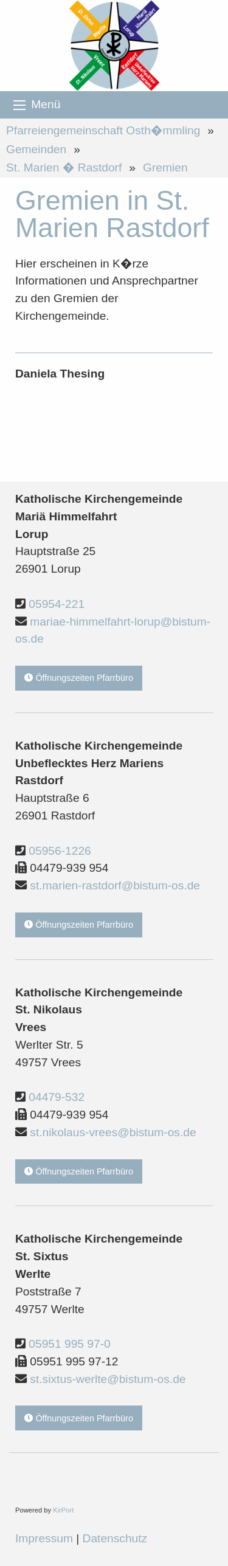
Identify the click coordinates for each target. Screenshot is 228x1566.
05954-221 (57, 604)
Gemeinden (36, 149)
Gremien (165, 167)
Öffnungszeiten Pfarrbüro (78, 678)
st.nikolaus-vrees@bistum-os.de (113, 1132)
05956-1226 (60, 850)
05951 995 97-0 (69, 1343)
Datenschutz (115, 1538)
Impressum (44, 1538)
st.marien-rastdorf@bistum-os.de (115, 885)
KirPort (63, 1510)
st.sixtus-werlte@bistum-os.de (107, 1379)
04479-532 (57, 1097)
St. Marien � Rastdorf (64, 167)
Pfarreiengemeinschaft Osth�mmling (103, 130)
